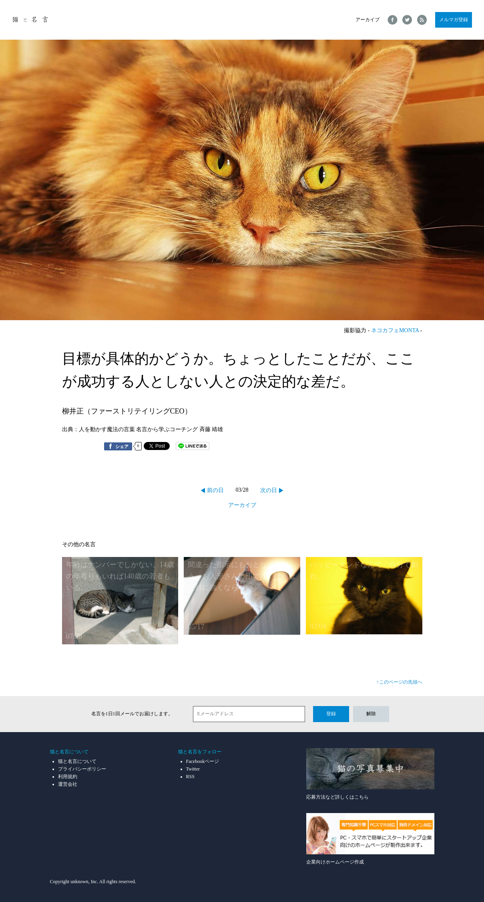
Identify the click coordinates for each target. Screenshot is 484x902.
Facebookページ (202, 761)
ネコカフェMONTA (395, 330)
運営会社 (67, 784)
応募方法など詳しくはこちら (370, 774)
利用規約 (67, 776)
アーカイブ (367, 19)
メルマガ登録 (453, 19)
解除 (371, 713)
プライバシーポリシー (82, 769)
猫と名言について (77, 761)
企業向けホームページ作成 (370, 839)
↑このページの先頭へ (399, 682)
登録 (331, 713)
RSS (190, 776)
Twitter (193, 769)
